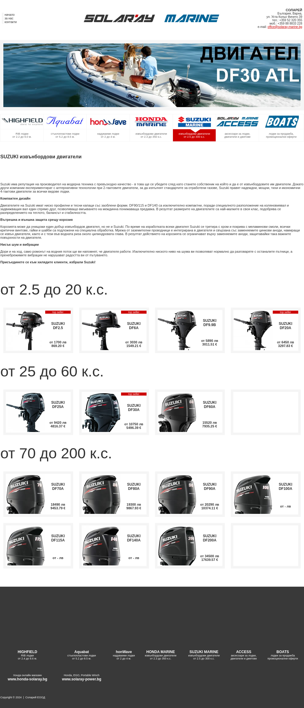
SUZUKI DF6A (134, 326)
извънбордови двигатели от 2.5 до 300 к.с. (194, 135)
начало (10, 14)
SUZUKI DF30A (134, 407)
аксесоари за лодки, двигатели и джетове (237, 135)
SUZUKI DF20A (285, 326)
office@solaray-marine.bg (285, 27)
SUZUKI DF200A (210, 538)
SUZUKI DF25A (58, 404)
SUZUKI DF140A (134, 538)
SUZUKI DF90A (210, 486)
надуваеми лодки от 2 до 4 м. (108, 135)
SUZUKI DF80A (134, 486)
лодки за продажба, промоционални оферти (281, 135)
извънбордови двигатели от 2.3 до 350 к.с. (151, 135)
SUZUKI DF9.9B (210, 323)
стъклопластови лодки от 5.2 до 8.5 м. (65, 135)
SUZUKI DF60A (210, 404)
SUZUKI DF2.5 (58, 326)
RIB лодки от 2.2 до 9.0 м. (22, 135)
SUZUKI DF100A (285, 486)
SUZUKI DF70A (58, 486)
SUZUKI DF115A (58, 538)
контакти (11, 22)
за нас (9, 18)
